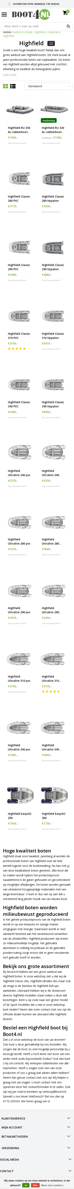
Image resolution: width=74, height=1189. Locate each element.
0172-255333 (11, 1101)
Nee (35, 1185)
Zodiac (46, 1059)
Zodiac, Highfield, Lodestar (41, 32)
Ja (25, 1185)
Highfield (8, 36)
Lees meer (10, 74)
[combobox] (37, 26)
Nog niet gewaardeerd (17, 143)
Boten (17, 32)
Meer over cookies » (52, 1185)
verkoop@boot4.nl (54, 1092)
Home (7, 32)
